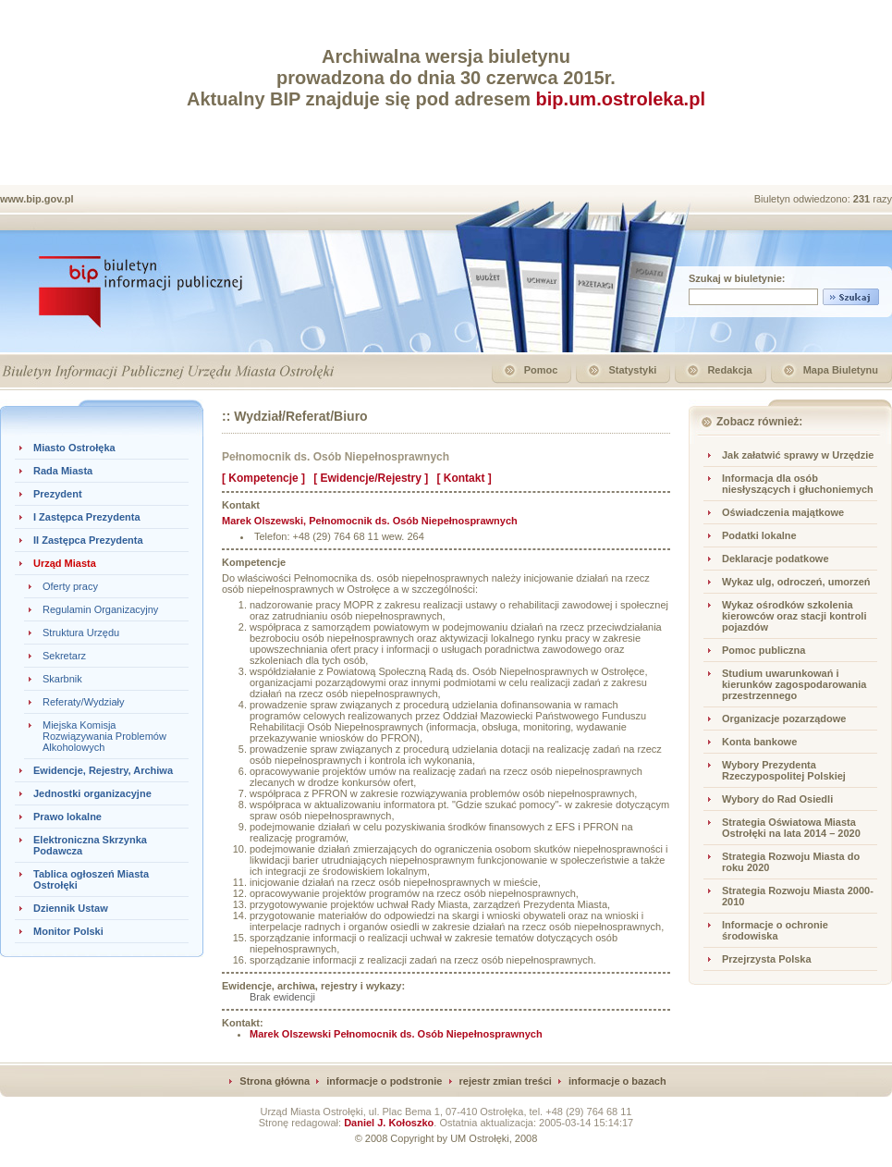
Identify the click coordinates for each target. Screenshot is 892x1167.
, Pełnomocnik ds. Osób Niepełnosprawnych (370, 520)
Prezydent (57, 493)
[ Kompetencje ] (263, 478)
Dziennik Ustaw (70, 908)
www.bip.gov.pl (36, 198)
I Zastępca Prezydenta (87, 516)
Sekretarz (64, 655)
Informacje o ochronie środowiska (775, 930)
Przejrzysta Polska (767, 958)
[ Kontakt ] (463, 478)
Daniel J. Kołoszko (389, 1122)
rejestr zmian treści (505, 1081)
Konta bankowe (759, 741)
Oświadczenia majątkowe (783, 512)
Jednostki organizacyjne (92, 793)
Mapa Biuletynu (840, 369)
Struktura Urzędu (81, 632)
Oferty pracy (70, 586)
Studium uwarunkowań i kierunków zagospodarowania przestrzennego (794, 684)
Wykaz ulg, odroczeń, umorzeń (796, 581)
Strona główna (274, 1081)
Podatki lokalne (759, 535)
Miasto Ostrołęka (74, 447)
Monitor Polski (68, 931)
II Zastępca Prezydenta (88, 540)
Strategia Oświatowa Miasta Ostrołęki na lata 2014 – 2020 (791, 828)
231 (863, 198)
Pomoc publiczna (763, 650)
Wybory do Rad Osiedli (777, 799)
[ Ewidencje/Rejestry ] (370, 478)
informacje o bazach (617, 1081)
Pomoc (541, 369)
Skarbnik (62, 678)
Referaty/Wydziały (84, 701)
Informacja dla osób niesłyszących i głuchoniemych (798, 484)
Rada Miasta (62, 470)
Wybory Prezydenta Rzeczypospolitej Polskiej (784, 770)
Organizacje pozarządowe (784, 718)
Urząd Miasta (64, 563)
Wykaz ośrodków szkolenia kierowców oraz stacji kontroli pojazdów (794, 616)
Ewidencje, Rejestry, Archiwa (103, 770)
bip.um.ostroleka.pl (620, 99)
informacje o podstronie (384, 1081)
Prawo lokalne (67, 816)
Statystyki (632, 369)
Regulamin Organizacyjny (100, 609)
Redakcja (729, 369)
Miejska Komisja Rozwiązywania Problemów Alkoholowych (104, 736)
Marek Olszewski (396, 1033)
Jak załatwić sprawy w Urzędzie (798, 455)
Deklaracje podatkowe (775, 558)
